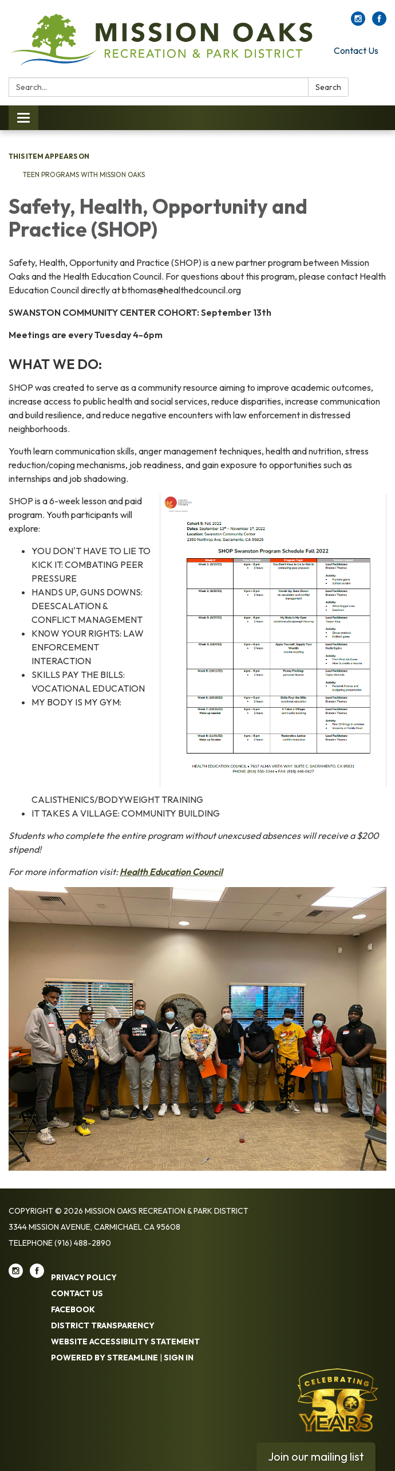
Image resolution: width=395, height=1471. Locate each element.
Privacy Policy (84, 1277)
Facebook (73, 1309)
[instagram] (358, 22)
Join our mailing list (316, 1456)
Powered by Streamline (104, 1357)
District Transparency (103, 1325)
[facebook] (379, 22)
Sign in (178, 1357)
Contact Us (356, 50)
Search (328, 87)
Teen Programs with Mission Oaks (84, 174)
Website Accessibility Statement (125, 1341)
